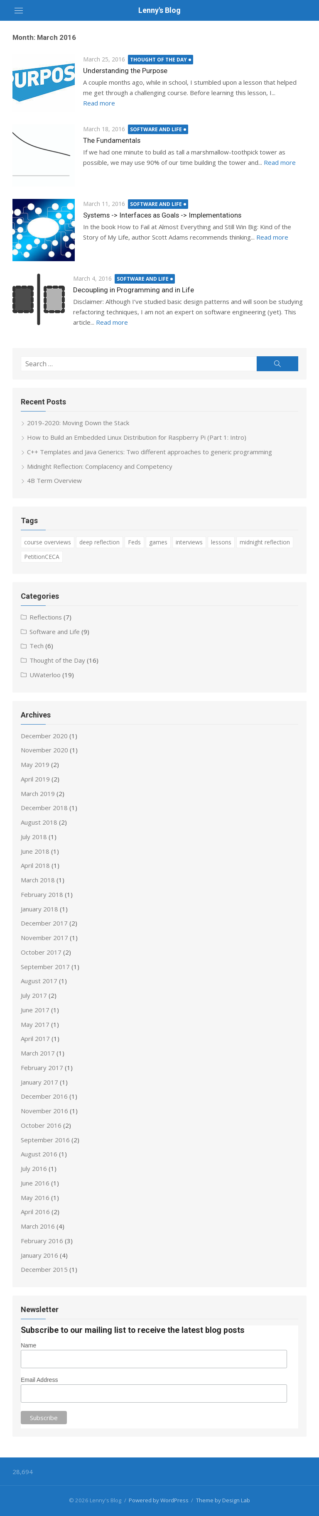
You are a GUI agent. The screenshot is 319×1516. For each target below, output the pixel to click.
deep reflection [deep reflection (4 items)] (99, 542)
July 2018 (34, 837)
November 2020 (44, 750)
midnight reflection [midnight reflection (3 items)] (265, 542)
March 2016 (38, 1226)
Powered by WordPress (159, 1500)
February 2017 (42, 1067)
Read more (99, 102)
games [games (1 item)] (158, 542)
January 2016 (39, 1255)
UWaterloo (45, 675)
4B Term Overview (54, 480)
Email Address (39, 1379)
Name (28, 1345)
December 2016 (44, 1096)
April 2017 (35, 1038)
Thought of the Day (158, 59)
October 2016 (41, 1125)
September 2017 (45, 966)
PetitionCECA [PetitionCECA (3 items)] (41, 557)
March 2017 (38, 1053)
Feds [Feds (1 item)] (134, 542)
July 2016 (34, 1168)
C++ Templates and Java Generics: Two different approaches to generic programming (149, 452)
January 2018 (39, 908)
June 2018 (35, 851)
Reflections (45, 617)
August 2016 (39, 1154)
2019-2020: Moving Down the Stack (78, 423)
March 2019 (38, 793)
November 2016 (44, 1111)
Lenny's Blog (159, 10)
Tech (36, 646)
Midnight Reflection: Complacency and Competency (99, 466)
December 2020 (44, 735)
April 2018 (35, 865)
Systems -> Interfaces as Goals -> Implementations (161, 215)
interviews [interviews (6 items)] (189, 542)
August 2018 (39, 822)
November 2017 (44, 937)
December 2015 (44, 1269)
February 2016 (42, 1241)
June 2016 (35, 1183)
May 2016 (35, 1197)
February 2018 (42, 894)
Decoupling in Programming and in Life (133, 290)
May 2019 (35, 764)
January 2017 (39, 1082)
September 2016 (45, 1139)
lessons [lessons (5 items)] (221, 542)
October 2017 (41, 952)
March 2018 (38, 880)
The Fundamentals (111, 140)
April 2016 (35, 1211)
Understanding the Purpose (125, 70)
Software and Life (156, 129)
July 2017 (34, 995)
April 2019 (35, 779)
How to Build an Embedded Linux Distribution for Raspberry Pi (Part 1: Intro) (136, 437)
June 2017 (35, 1010)
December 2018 (44, 807)
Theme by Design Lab (223, 1500)
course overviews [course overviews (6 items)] (47, 542)
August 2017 (39, 981)
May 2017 (35, 1024)
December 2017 (44, 923)
